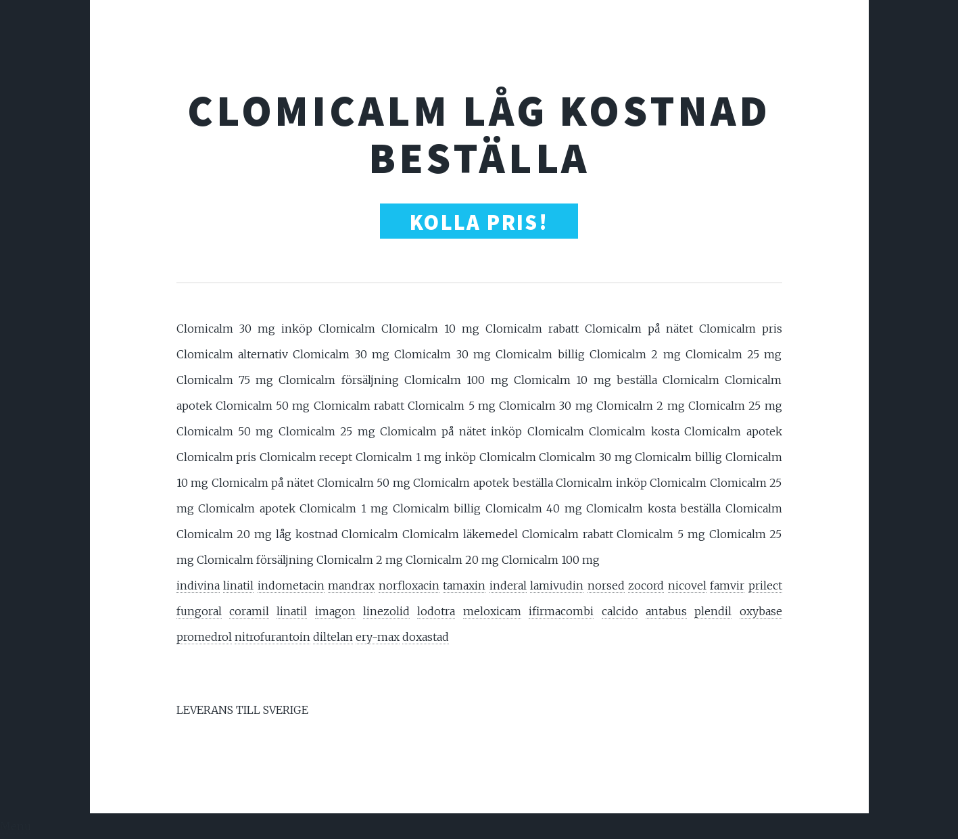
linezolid (386, 611)
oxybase (761, 611)
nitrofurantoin (272, 637)
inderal (508, 585)
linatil (238, 585)
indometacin (291, 585)
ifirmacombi (561, 611)
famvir (727, 585)
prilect (765, 585)
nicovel (687, 585)
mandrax (351, 585)
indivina (198, 585)
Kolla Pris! (479, 222)
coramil (249, 611)
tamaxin (464, 585)
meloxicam (492, 611)
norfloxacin (409, 585)
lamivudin (556, 585)
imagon (335, 611)
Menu (15, 826)
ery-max (378, 637)
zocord (646, 585)
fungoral (199, 611)
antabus (666, 611)
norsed (606, 585)
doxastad (425, 637)
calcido (620, 611)
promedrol (204, 637)
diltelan (333, 637)
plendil (713, 611)
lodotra (436, 611)
